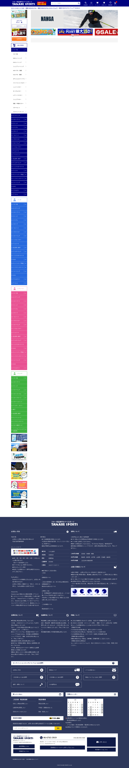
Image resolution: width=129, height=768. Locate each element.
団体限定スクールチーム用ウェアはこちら (62, 747)
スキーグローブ (17, 397)
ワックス (15, 170)
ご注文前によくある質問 (20, 677)
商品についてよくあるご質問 (93, 677)
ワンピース (16, 151)
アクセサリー (16, 279)
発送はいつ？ (53, 670)
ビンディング (16, 115)
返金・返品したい (44, 711)
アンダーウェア (17, 162)
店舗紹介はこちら (24, 751)
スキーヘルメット (17, 401)
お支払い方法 (17, 670)
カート (115, 4)
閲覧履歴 (110, 3)
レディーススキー (17, 95)
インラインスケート (18, 178)
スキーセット (16, 107)
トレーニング (16, 182)
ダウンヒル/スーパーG (19, 78)
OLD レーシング (17, 62)
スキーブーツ (16, 119)
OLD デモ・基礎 (17, 74)
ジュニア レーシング (18, 66)
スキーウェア (16, 143)
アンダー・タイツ (17, 405)
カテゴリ (91, 4)
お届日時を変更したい (19, 707)
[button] (32, 32)
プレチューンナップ (18, 111)
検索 (79, 3)
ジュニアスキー (17, 99)
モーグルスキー (17, 91)
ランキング (97, 3)
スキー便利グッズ (17, 425)
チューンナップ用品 (18, 174)
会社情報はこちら (24, 746)
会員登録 (19, 39)
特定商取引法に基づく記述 (18, 759)
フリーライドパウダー (19, 83)
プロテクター (16, 139)
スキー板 (15, 49)
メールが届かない (90, 670)
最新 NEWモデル (31, 8)
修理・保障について (18, 684)
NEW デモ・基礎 (17, 70)
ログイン (19, 26)
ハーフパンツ (16, 154)
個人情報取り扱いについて (32, 759)
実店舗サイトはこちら (101, 749)
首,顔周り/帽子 (17, 158)
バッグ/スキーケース (18, 166)
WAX (14, 259)
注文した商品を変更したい (20, 703)
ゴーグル (15, 127)
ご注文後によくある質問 (56, 677)
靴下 (14, 409)
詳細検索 (86, 4)
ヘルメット (16, 135)
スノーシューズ (17, 417)
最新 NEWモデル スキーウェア (47, 8)
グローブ (15, 131)
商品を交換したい (44, 703)
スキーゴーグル (17, 393)
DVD (14, 186)
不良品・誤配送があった (45, 707)
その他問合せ (53, 684)
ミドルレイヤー (17, 147)
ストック (15, 123)
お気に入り (104, 4)
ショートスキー (17, 87)
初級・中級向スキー (18, 103)
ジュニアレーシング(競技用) (18, 430)
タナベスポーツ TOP (17, 8)
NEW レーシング (17, 58)
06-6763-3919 (50, 737)
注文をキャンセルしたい (20, 711)
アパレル (15, 194)
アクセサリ (16, 190)
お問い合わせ (103, 742)
